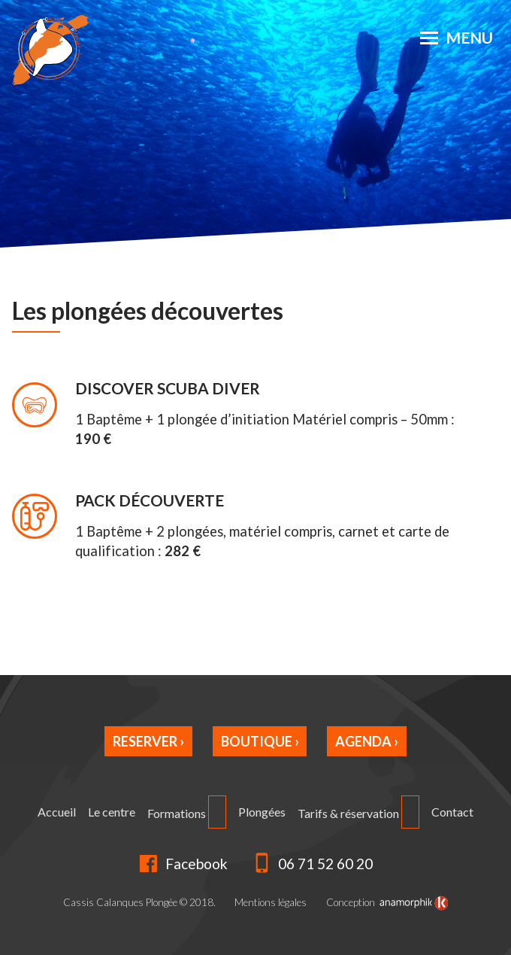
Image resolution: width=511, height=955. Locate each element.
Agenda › (366, 741)
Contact (452, 811)
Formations (176, 813)
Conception (387, 903)
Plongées (262, 811)
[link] (414, 903)
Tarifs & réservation (348, 813)
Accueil (57, 811)
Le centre (111, 811)
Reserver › (148, 741)
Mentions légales (270, 902)
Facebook (183, 863)
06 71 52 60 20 (312, 863)
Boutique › (260, 741)
